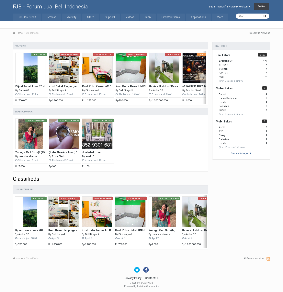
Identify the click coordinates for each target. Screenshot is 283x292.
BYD (243, 131)
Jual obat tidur (91, 152)
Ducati (243, 94)
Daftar (261, 6)
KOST (243, 76)
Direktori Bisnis (171, 17)
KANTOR (243, 72)
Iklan (148, 17)
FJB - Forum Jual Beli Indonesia (50, 6)
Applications (198, 17)
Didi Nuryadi (59, 90)
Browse (51, 17)
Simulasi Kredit (27, 17)
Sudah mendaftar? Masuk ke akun (229, 6)
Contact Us (152, 278)
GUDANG (243, 68)
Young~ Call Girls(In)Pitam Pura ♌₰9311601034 (46, 152)
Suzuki (243, 109)
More (220, 17)
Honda (243, 102)
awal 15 (89, 156)
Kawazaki (243, 106)
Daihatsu (243, 139)
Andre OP (24, 90)
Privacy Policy (133, 278)
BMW (243, 127)
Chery (243, 135)
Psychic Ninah (193, 90)
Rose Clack (58, 156)
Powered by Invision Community (141, 286)
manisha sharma (28, 156)
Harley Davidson (243, 98)
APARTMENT (243, 61)
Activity (71, 17)
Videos (130, 17)
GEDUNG (243, 65)
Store (90, 17)
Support (110, 17)
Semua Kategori (241, 153)
